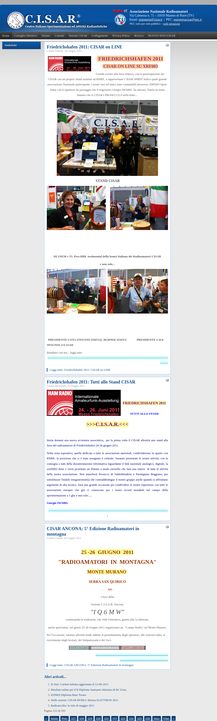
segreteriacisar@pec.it (188, 19)
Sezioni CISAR (78, 35)
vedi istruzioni (171, 23)
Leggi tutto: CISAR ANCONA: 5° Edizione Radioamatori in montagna (92, 665)
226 (148, 718)
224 (131, 718)
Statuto (46, 35)
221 (106, 718)
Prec (64, 718)
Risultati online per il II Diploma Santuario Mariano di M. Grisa (88, 689)
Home (5, 35)
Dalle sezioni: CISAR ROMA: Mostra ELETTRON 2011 (84, 700)
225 (139, 718)
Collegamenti (100, 35)
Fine (166, 718)
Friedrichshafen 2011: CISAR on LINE (84, 46)
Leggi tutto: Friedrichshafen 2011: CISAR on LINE (80, 369)
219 (90, 718)
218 (82, 718)
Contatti (59, 35)
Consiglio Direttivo (25, 35)
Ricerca (139, 35)
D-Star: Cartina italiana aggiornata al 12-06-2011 (79, 684)
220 (98, 718)
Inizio (54, 718)
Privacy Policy (121, 35)
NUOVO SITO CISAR (161, 35)
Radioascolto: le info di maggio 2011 (72, 705)
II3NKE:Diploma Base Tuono (68, 695)
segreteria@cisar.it (150, 19)
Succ (157, 718)
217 (73, 718)
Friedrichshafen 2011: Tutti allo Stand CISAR (91, 381)
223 (123, 718)
